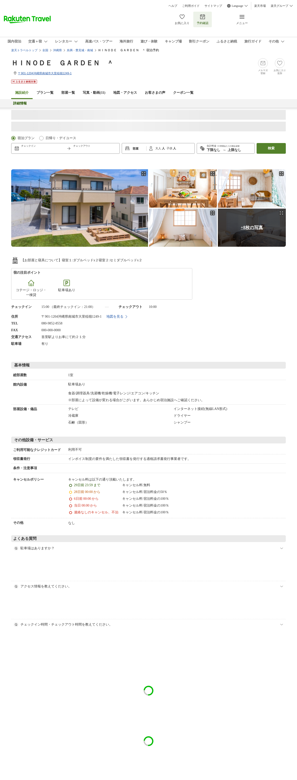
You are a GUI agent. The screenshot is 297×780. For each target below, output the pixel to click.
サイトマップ (213, 6)
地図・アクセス (125, 92)
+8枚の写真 (252, 227)
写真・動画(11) (94, 92)
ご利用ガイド (191, 6)
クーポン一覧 (183, 92)
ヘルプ (172, 6)
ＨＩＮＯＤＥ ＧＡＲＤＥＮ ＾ (62, 63)
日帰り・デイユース (61, 138)
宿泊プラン (26, 138)
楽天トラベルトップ (24, 50)
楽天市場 (260, 6)
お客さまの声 (155, 92)
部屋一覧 (68, 92)
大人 (158, 148)
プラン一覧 (45, 92)
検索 (271, 148)
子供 (170, 148)
